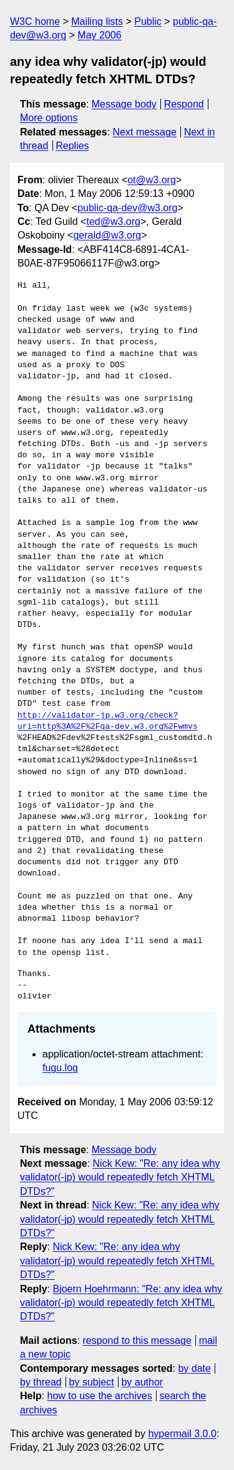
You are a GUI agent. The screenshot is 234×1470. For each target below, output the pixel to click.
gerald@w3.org (107, 235)
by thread (41, 1382)
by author (142, 1382)
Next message (145, 132)
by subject (91, 1382)
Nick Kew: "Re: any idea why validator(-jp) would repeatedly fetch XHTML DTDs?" (120, 1177)
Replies (72, 145)
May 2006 (99, 35)
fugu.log (60, 1067)
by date (194, 1368)
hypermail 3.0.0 (182, 1433)
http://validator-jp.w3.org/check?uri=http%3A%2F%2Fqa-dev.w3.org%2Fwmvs (107, 721)
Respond (184, 104)
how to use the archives (99, 1395)
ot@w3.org (151, 180)
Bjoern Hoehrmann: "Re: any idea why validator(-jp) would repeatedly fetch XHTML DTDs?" (121, 1303)
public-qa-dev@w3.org (127, 208)
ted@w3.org (113, 221)
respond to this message (136, 1340)
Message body (124, 104)
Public (148, 21)
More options (49, 117)
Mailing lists (97, 21)
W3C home (35, 21)
